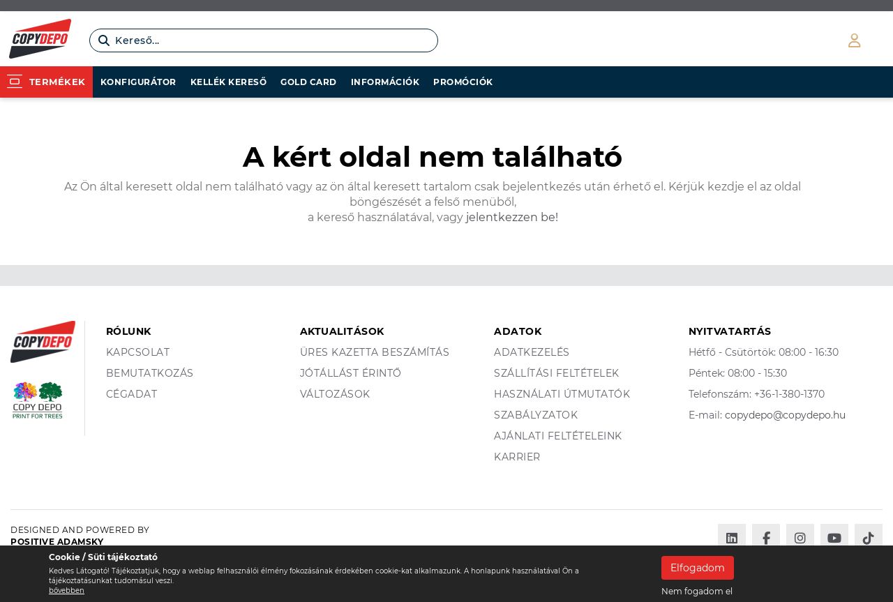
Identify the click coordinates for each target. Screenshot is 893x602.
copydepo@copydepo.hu (785, 415)
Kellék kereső (228, 82)
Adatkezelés (532, 352)
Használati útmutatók (562, 394)
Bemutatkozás (150, 373)
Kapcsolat (138, 352)
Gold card (308, 82)
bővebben (66, 590)
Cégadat (132, 394)
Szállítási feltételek (557, 373)
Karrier (517, 457)
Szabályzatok (536, 415)
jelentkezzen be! (510, 217)
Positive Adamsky (56, 541)
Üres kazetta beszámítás (375, 352)
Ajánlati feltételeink (558, 436)
